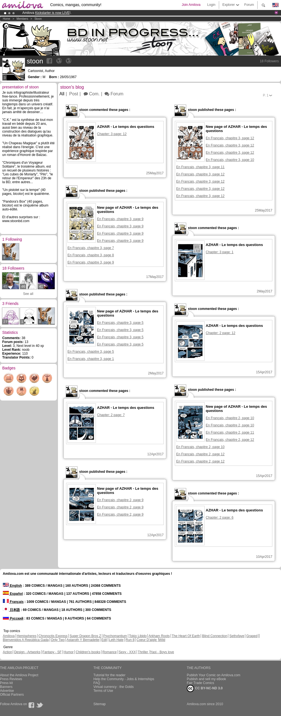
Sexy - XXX (127, 652)
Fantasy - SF (52, 652)
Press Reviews (11, 679)
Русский (13, 618)
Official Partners (12, 695)
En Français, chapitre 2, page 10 (230, 418)
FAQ (96, 683)
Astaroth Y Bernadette (83, 640)
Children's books (88, 652)
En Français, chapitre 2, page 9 (120, 500)
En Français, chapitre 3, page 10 (230, 160)
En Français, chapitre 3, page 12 (230, 138)
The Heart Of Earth (186, 636)
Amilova (9, 636)
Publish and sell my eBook (206, 679)
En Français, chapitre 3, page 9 (120, 219)
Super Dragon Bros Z (85, 636)
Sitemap (99, 704)
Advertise (7, 691)
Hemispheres (27, 636)
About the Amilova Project (19, 675)
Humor (69, 652)
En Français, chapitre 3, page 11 (200, 167)
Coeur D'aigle (147, 640)
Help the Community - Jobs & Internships (123, 679)
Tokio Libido (138, 636)
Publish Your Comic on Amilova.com (213, 675)
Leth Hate (116, 640)
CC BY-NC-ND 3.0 (205, 688)
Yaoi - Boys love (162, 652)
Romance (109, 652)
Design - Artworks (27, 652)
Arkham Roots (159, 636)
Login (211, 5)
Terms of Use (103, 691)
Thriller (143, 652)
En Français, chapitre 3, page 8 (90, 255)
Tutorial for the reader (109, 675)
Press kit (6, 683)
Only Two (58, 640)
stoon (38, 18)
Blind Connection (214, 636)
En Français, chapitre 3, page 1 (90, 359)
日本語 (11, 610)
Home (6, 18)
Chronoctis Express (52, 636)
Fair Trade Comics (200, 683)
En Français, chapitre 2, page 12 (230, 440)
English (12, 586)
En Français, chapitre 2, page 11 (230, 432)
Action (7, 652)
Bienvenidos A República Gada (26, 640)
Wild (162, 640)
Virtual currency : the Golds (113, 687)
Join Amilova (191, 5)
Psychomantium (115, 636)
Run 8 (129, 640)
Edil (104, 640)
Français (13, 602)
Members (22, 18)
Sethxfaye (236, 636)
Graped (251, 636)
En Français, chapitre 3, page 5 (120, 323)
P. (265, 95)
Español (13, 594)
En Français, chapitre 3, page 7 (90, 248)
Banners (6, 687)
